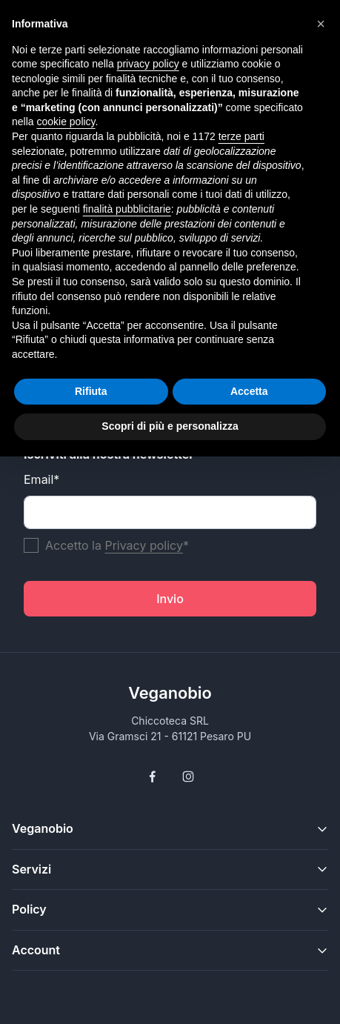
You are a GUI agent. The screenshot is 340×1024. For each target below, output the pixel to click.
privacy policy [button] (148, 64)
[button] (321, 24)
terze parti (241, 136)
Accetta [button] (249, 391)
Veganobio (170, 692)
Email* (41, 479)
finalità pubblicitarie (127, 209)
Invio (170, 598)
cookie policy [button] (65, 121)
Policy (29, 909)
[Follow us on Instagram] (188, 776)
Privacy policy (143, 545)
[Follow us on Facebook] (152, 776)
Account (36, 949)
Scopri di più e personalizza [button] (169, 426)
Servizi (31, 869)
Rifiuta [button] (91, 391)
